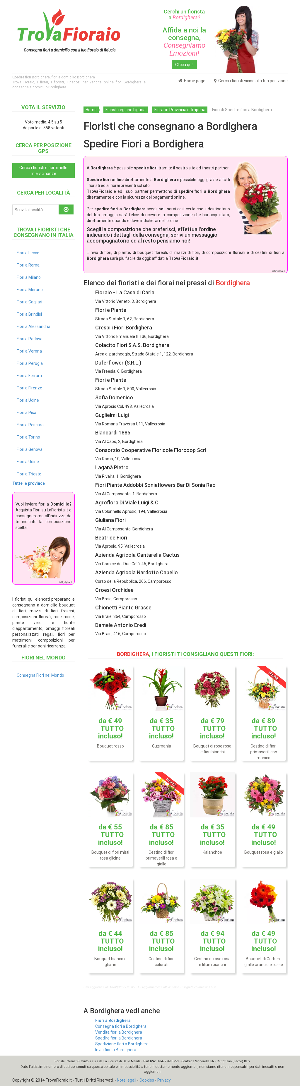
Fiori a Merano (30, 289)
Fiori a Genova (29, 449)
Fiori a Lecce (28, 252)
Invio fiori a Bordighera (115, 1049)
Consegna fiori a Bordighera (120, 1026)
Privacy (164, 1080)
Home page (191, 80)
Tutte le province (28, 483)
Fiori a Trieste (29, 474)
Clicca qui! (184, 64)
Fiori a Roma (28, 265)
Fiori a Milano (29, 277)
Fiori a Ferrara (29, 375)
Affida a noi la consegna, (184, 41)
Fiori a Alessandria (33, 326)
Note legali (126, 1080)
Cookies (146, 1080)
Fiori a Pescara (30, 424)
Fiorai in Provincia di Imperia (179, 109)
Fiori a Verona (29, 351)
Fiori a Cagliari (29, 302)
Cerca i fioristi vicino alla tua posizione (251, 80)
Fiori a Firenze (29, 388)
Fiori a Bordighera (113, 1020)
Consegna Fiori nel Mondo (40, 675)
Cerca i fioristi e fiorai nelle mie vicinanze (43, 170)
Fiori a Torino (28, 437)
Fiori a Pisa (26, 412)
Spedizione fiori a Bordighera (122, 1044)
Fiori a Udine (28, 400)
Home (91, 109)
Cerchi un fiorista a (184, 14)
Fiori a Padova (29, 338)
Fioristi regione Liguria (125, 109)
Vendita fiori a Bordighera (118, 1032)
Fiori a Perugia (30, 363)
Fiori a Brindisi (29, 314)
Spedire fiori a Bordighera (118, 1038)
